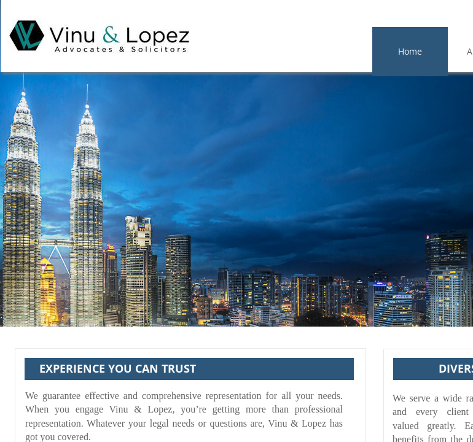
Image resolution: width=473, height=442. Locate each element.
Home (410, 51)
